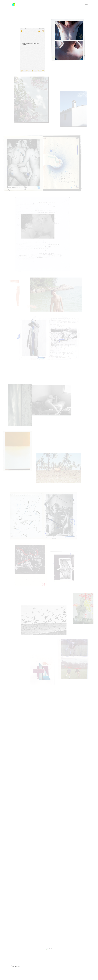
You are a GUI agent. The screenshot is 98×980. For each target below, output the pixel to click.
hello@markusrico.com (16, 966)
